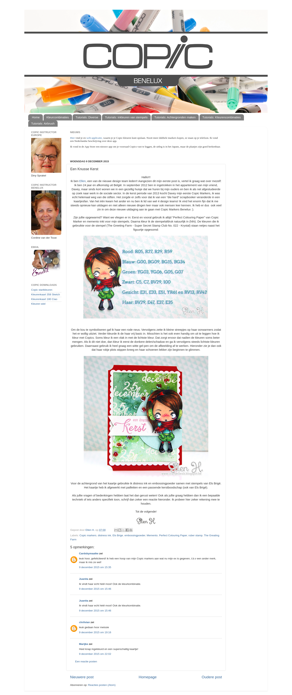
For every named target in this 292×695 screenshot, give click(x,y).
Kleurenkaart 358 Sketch (45, 294)
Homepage (148, 677)
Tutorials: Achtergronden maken (175, 117)
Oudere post (212, 677)
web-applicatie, (94, 137)
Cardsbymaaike (89, 553)
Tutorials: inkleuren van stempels (126, 117)
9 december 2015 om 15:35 (95, 567)
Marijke (83, 644)
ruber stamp (195, 535)
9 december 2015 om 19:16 (95, 632)
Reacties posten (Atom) (101, 685)
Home (36, 117)
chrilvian (84, 622)
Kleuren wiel (38, 303)
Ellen (82, 181)
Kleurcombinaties (58, 117)
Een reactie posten (86, 661)
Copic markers (87, 535)
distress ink (104, 535)
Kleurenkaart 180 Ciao (44, 299)
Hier (72, 137)
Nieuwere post (82, 677)
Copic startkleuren (41, 289)
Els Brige (118, 535)
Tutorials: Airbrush (43, 123)
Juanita (83, 578)
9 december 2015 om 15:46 (95, 588)
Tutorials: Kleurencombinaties (221, 117)
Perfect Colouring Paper (173, 535)
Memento (152, 535)
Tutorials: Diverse (87, 117)
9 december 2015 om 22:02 (95, 653)
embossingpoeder (134, 535)
